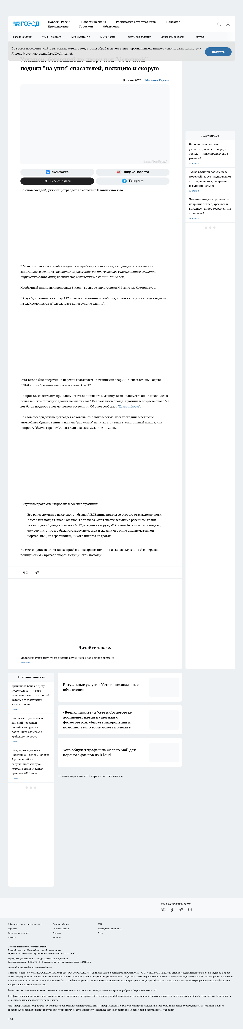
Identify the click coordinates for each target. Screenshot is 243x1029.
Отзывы (57, 933)
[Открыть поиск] (219, 24)
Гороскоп (86, 26)
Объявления (111, 26)
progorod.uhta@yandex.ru (21, 967)
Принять (218, 52)
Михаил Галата (157, 80)
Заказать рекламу (172, 36)
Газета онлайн (22, 36)
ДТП (100, 924)
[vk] (26, 572)
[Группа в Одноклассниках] (172, 909)
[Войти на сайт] (228, 24)
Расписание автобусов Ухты (136, 22)
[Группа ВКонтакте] (57, 172)
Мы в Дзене (107, 36)
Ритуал (199, 36)
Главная (12, 937)
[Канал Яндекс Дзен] (57, 181)
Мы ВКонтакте (80, 36)
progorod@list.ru (82, 962)
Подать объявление (138, 36)
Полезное (173, 22)
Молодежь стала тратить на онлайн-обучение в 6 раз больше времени (95, 660)
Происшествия (58, 26)
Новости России (59, 22)
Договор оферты (61, 924)
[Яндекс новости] (133, 172)
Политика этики (61, 928)
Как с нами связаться (18, 933)
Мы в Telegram (51, 36)
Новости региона (93, 22)
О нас (100, 933)
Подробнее (168, 1009)
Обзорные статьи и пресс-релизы (25, 924)
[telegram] (38, 572)
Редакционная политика (110, 928)
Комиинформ (129, 406)
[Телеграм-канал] (133, 181)
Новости (57, 937)
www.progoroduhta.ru (36, 946)
